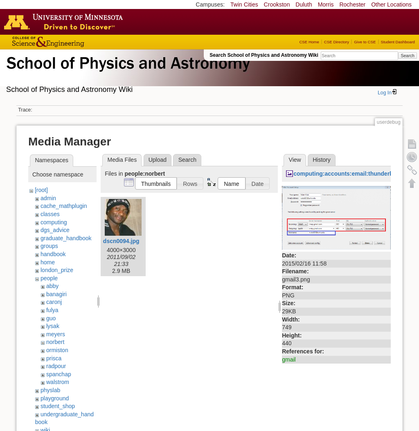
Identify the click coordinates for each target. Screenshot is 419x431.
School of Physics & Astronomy (127, 73)
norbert (55, 342)
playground (55, 398)
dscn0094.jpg (121, 241)
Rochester (352, 4)
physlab (50, 390)
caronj (54, 302)
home (48, 262)
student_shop (58, 406)
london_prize (57, 270)
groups (49, 246)
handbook (53, 254)
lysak (52, 326)
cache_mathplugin (64, 206)
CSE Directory (336, 42)
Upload (158, 159)
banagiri (56, 294)
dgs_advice (55, 230)
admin (48, 198)
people (49, 278)
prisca (53, 358)
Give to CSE (365, 42)
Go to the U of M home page (65, 21)
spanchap (58, 374)
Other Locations (391, 4)
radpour (56, 366)
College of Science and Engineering (73, 42)
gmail (288, 359)
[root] (41, 190)
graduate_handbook (66, 238)
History (322, 159)
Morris (326, 4)
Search (407, 55)
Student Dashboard (398, 42)
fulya (52, 310)
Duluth (303, 4)
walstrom (57, 382)
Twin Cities (244, 4)
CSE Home (309, 42)
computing (54, 222)
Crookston (277, 4)
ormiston (57, 350)
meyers (55, 334)
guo (51, 318)
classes (50, 214)
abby (52, 286)
